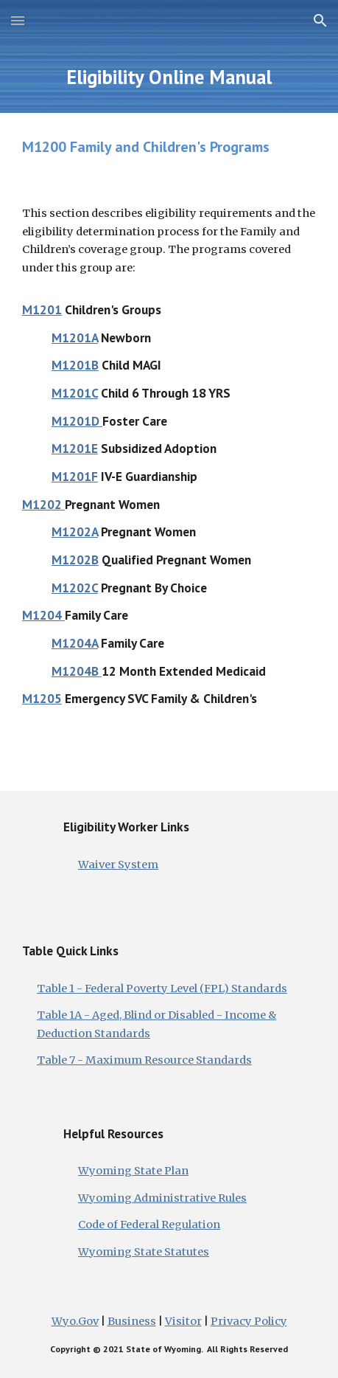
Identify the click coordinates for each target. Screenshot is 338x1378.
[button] (17, 20)
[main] (169, 77)
